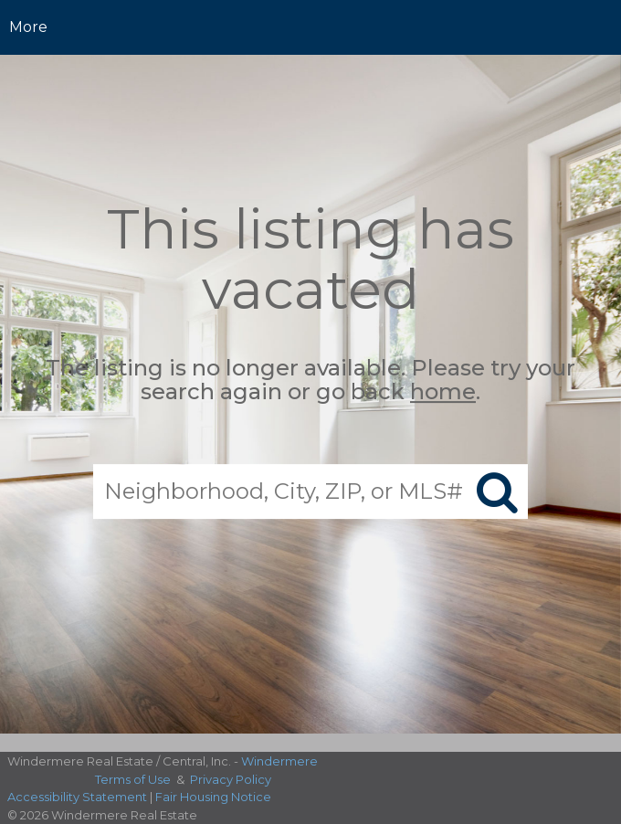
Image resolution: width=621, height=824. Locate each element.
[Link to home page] (311, 27)
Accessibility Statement (77, 796)
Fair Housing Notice (213, 796)
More (28, 27)
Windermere (279, 761)
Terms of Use (133, 779)
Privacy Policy (230, 779)
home (443, 392)
